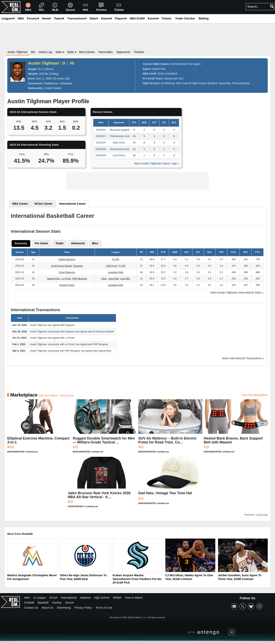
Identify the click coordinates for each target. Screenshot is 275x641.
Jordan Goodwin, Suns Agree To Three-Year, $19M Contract (239, 577)
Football (29, 602)
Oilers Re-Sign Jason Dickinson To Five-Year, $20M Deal (83, 577)
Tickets (166, 18)
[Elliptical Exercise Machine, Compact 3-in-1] (39, 428)
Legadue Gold (115, 272)
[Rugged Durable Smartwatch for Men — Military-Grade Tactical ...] (105, 428)
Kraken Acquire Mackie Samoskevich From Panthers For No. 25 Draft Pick (137, 579)
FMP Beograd (79, 278)
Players (121, 18)
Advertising (64, 607)
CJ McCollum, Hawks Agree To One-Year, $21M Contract (189, 577)
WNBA (117, 597)
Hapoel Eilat (53, 278)
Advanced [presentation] (78, 243)
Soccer (69, 602)
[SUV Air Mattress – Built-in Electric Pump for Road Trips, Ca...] (170, 428)
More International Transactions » (243, 358)
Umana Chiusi (66, 285)
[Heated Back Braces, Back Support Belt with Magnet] (236, 428)
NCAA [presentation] (43, 203)
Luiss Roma (119, 155)
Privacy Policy (83, 607)
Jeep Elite (113, 278)
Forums (33, 18)
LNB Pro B (111, 265)
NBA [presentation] (20, 203)
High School (101, 597)
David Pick (159, 68)
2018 (161, 73)
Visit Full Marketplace (255, 395)
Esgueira (78, 265)
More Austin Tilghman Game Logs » (156, 163)
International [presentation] (72, 203)
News (46, 18)
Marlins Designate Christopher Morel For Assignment (32, 577)
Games (106, 18)
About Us (47, 607)
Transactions (76, 18)
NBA (27, 597)
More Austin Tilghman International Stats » (237, 292)
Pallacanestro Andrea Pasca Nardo (128, 136)
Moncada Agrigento (120, 130)
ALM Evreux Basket (61, 265)
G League (39, 597)
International (68, 597)
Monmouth (171, 78)
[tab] (20, 203)
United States (52, 88)
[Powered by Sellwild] (262, 514)
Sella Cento (119, 142)
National (85, 597)
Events (153, 18)
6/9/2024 (101, 130)
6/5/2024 (101, 136)
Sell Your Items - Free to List (56, 395)
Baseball (43, 602)
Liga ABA (125, 278)
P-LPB (115, 259)
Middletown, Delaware (58, 83)
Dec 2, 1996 (44, 78)
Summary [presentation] (21, 243)
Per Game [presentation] (41, 243)
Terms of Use (104, 607)
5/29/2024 (100, 149)
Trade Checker (185, 18)
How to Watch (134, 597)
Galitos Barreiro (67, 259)
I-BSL (104, 278)
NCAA (53, 597)
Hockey (56, 602)
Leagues (8, 18)
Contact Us (31, 607)
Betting (203, 18)
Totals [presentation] (59, 243)
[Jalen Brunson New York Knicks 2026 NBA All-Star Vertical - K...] (102, 484)
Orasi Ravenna (67, 272)
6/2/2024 (101, 142)
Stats (93, 18)
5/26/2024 (100, 155)
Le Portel (66, 278)
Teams (59, 18)
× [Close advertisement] (232, 632)
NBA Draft (137, 18)
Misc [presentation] (95, 243)
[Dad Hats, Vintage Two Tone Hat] (172, 484)
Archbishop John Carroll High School (184, 83)
